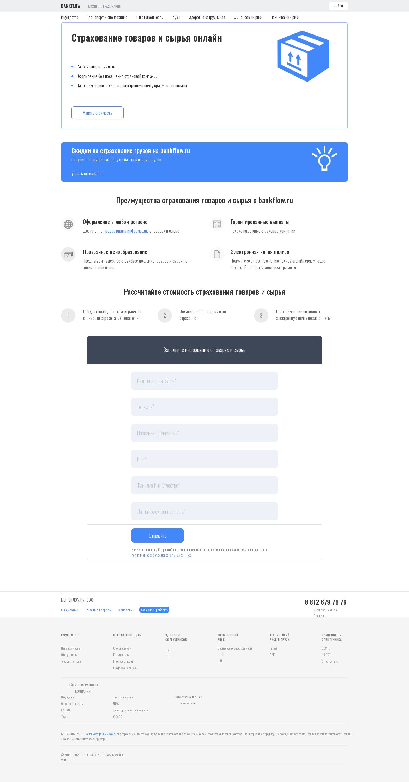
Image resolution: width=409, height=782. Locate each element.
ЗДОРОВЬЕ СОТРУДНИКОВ (176, 637)
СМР (273, 654)
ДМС (168, 649)
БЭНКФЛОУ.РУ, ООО (77, 600)
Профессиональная (124, 667)
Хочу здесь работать (154, 609)
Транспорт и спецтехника (107, 17)
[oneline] (204, 381)
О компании (69, 609)
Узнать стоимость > (87, 173)
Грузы (176, 17)
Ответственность (149, 17)
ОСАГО (326, 648)
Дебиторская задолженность (235, 648)
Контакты (125, 609)
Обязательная (122, 648)
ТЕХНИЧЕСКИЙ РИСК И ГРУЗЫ (280, 637)
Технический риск (286, 17)
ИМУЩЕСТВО (70, 635)
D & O (221, 657)
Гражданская (121, 654)
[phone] (204, 407)
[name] (204, 485)
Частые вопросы (99, 609)
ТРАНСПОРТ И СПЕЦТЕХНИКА (332, 637)
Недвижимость (70, 648)
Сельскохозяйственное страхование (187, 699)
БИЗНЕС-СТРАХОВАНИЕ (104, 6)
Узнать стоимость (97, 113)
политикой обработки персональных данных (161, 555)
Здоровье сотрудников (207, 17)
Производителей (123, 661)
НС (168, 656)
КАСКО (326, 654)
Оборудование (70, 654)
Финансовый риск (248, 17)
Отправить (157, 535)
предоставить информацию (126, 231)
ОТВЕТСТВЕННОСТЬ (127, 635)
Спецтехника (330, 661)
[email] (204, 511)
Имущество (70, 17)
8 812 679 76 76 (326, 601)
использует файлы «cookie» (101, 734)
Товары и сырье (71, 661)
